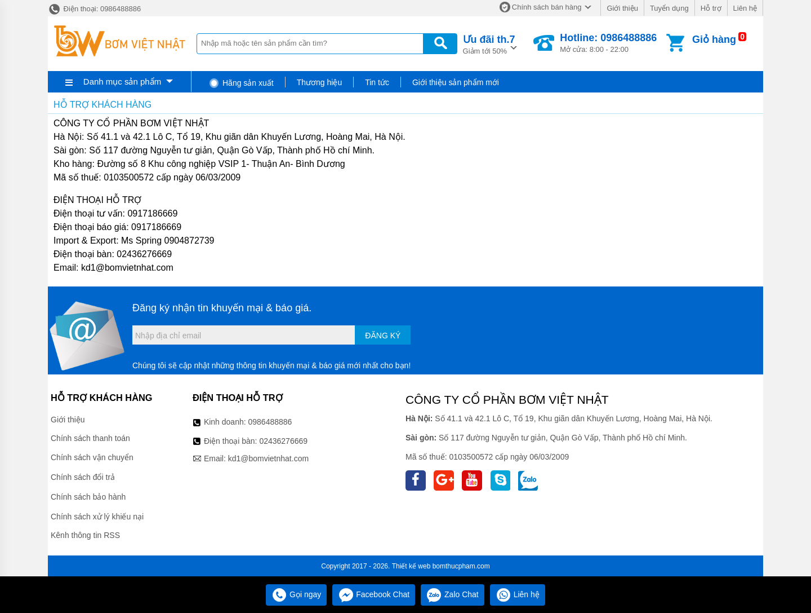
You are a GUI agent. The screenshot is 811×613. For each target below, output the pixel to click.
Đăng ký (382, 335)
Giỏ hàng (714, 39)
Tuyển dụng (669, 8)
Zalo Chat (452, 594)
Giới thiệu (622, 8)
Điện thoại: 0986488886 (94, 9)
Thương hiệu (319, 82)
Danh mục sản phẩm (122, 81)
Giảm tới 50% (489, 43)
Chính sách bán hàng (546, 7)
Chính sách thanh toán (90, 438)
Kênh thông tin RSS (85, 535)
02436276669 (283, 441)
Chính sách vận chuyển (92, 457)
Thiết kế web (411, 566)
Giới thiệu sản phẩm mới (455, 82)
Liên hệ (745, 8)
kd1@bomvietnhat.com (268, 458)
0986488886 (270, 421)
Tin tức (377, 82)
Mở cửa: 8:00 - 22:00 (608, 43)
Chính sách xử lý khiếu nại (97, 516)
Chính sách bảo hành (88, 496)
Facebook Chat (373, 594)
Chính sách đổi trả (83, 477)
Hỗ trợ (711, 8)
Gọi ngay (296, 594)
